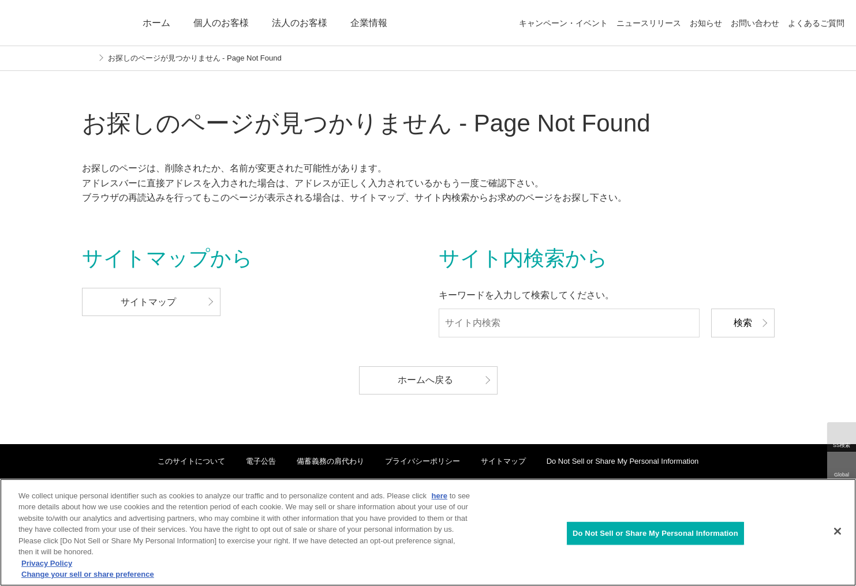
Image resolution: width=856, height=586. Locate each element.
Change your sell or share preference (87, 574)
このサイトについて (191, 461)
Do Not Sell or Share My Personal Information (623, 461)
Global (841, 475)
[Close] (837, 531)
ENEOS (65, 22)
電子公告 (261, 461)
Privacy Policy (46, 563)
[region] (428, 532)
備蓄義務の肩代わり (330, 461)
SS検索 (841, 445)
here (439, 495)
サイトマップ (503, 461)
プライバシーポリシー (422, 461)
